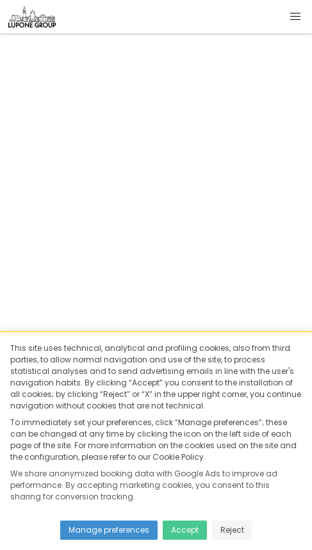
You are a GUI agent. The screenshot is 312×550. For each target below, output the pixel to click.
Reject (232, 529)
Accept (185, 529)
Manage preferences (109, 529)
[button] (295, 16)
